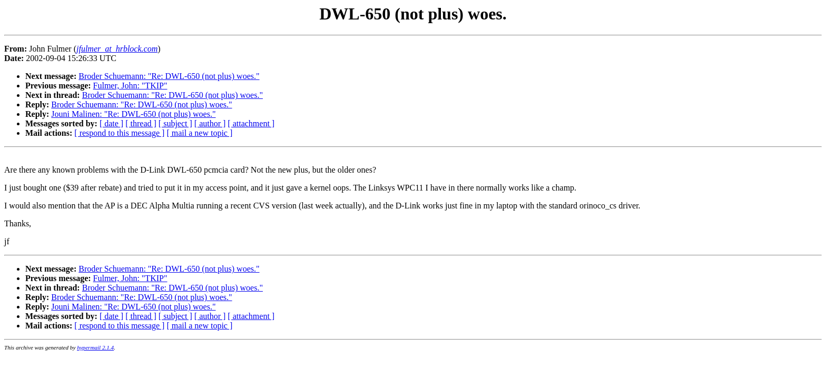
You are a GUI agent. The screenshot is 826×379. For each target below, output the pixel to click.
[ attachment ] (251, 123)
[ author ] (210, 123)
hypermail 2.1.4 (95, 347)
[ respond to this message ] (119, 132)
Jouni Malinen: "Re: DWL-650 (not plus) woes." (133, 113)
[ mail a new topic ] (199, 132)
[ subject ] (175, 123)
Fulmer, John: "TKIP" (130, 85)
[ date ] (111, 123)
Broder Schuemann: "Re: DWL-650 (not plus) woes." (168, 76)
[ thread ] (140, 123)
